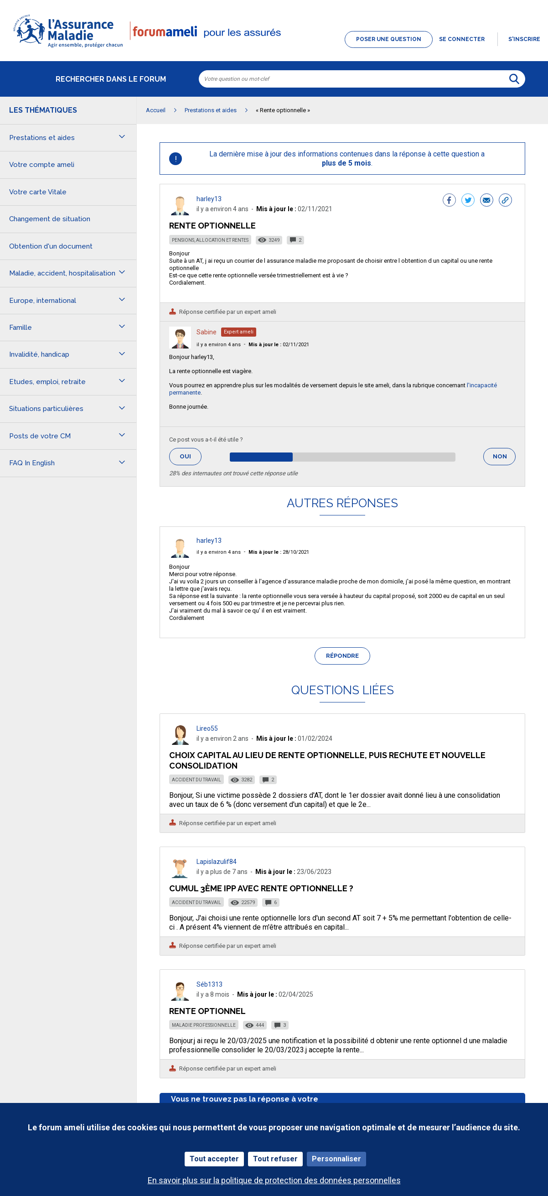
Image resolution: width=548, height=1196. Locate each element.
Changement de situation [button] (49, 219)
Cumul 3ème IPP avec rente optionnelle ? (261, 888)
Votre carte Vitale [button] (38, 192)
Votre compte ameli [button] (41, 165)
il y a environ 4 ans (218, 345)
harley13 (209, 199)
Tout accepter (214, 1158)
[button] (274, 48)
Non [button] (504, 459)
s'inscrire (524, 39)
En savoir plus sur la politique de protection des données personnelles (274, 1180)
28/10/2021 (278, 552)
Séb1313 (209, 984)
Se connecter (462, 39)
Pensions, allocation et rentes (210, 240)
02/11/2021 (278, 345)
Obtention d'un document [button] (51, 246)
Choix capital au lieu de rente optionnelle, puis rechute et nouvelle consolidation (327, 760)
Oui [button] (191, 456)
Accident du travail (196, 779)
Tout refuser (275, 1158)
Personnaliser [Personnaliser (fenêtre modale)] (336, 1158)
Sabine (206, 332)
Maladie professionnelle (204, 1025)
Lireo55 (207, 728)
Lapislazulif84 (216, 861)
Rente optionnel (207, 1011)
